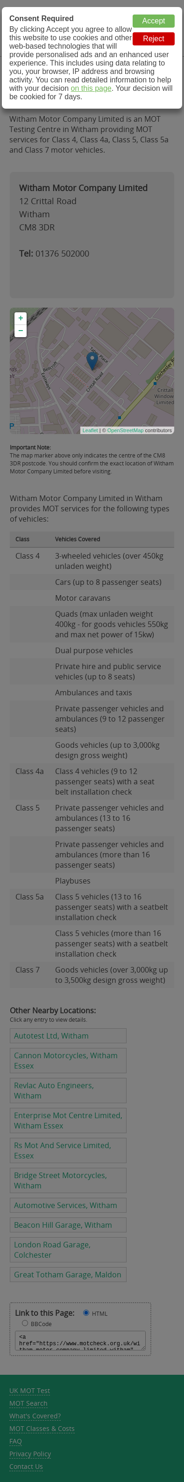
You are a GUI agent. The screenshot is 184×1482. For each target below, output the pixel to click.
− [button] (20, 331)
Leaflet (90, 430)
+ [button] (20, 318)
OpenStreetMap (125, 430)
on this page (91, 88)
